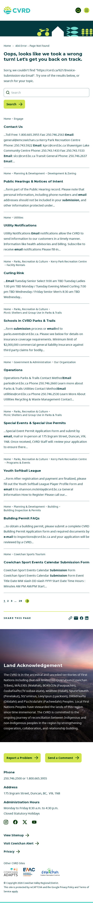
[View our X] (25, 822)
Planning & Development (29, 173)
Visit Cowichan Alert (18, 843)
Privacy (9, 851)
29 (20, 601)
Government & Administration (32, 362)
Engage (18, 118)
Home (7, 45)
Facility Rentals (16, 265)
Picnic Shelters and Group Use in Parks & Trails (33, 312)
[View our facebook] (15, 822)
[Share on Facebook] (81, 618)
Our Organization (65, 362)
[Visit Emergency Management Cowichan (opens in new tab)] (29, 872)
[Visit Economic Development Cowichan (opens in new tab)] (50, 872)
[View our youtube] (34, 822)
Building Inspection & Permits (22, 510)
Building (53, 506)
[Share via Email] (76, 618)
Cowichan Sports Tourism (29, 554)
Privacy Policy (67, 887)
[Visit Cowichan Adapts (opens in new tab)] (11, 872)
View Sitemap (14, 835)
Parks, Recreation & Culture (31, 261)
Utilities (18, 217)
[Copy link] (70, 618)
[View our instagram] (6, 822)
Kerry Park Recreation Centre (69, 261)
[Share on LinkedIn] (86, 618)
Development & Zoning (62, 173)
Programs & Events (18, 462)
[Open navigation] (86, 10)
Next (27, 601)
